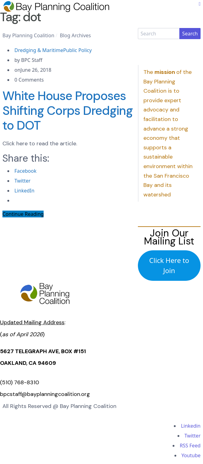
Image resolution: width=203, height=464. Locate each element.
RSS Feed (190, 445)
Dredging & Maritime (38, 50)
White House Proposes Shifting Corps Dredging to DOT (67, 110)
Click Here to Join (169, 265)
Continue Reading (23, 214)
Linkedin (191, 425)
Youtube (191, 455)
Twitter (193, 435)
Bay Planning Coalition (28, 35)
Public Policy (77, 50)
